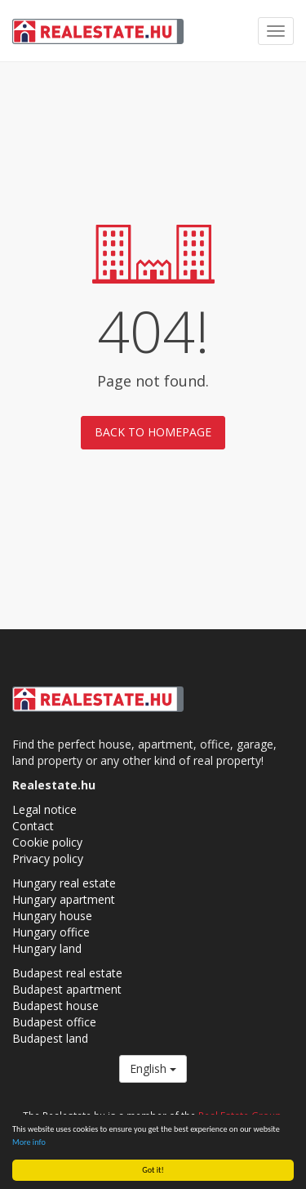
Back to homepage (153, 432)
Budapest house (55, 1005)
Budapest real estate (67, 973)
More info (29, 1142)
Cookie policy (47, 842)
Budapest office (54, 1022)
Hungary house (52, 915)
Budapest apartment (67, 989)
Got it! (153, 1169)
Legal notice (44, 809)
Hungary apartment (63, 899)
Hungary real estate (64, 883)
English (153, 1068)
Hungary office (51, 932)
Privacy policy (47, 858)
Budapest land (50, 1038)
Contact (33, 826)
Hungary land (47, 948)
